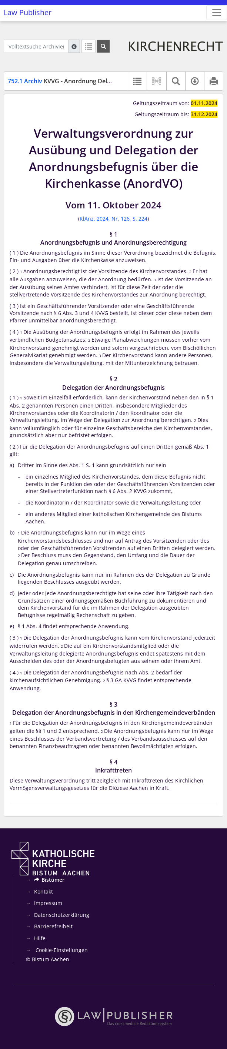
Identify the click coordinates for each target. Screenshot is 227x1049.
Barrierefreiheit (53, 926)
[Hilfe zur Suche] (74, 46)
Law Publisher (27, 12)
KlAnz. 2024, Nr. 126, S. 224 (113, 218)
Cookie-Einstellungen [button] (61, 950)
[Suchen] (103, 46)
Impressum (48, 902)
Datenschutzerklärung (61, 914)
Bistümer (49, 879)
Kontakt (43, 891)
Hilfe (40, 938)
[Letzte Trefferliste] (88, 46)
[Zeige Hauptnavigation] (216, 12)
